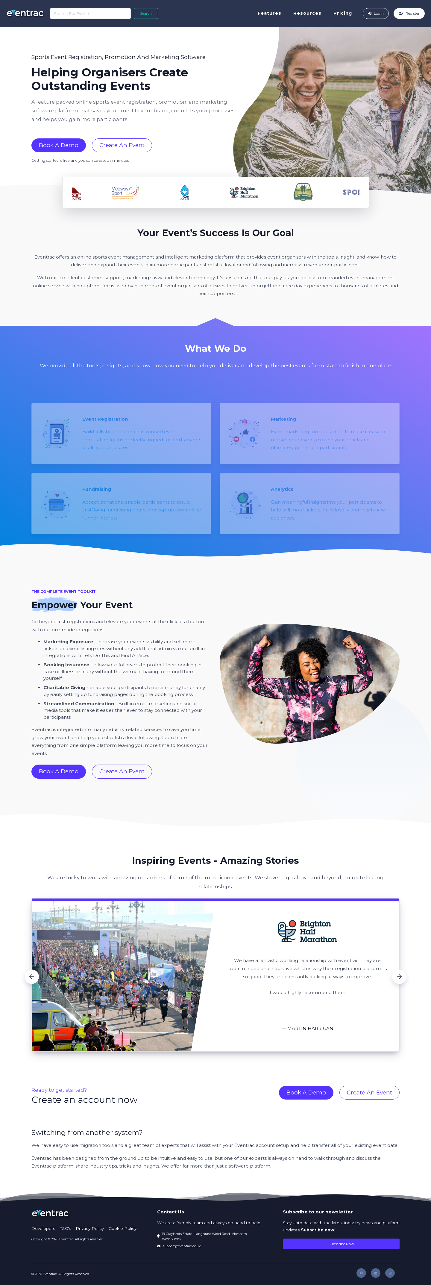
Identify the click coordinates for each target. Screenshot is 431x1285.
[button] (32, 977)
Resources (309, 13)
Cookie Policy (122, 1228)
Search (144, 13)
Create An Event (122, 145)
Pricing (344, 13)
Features (271, 13)
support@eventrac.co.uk (182, 1246)
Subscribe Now (341, 1244)
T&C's (65, 1228)
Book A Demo (58, 145)
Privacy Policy (90, 1228)
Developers (43, 1228)
